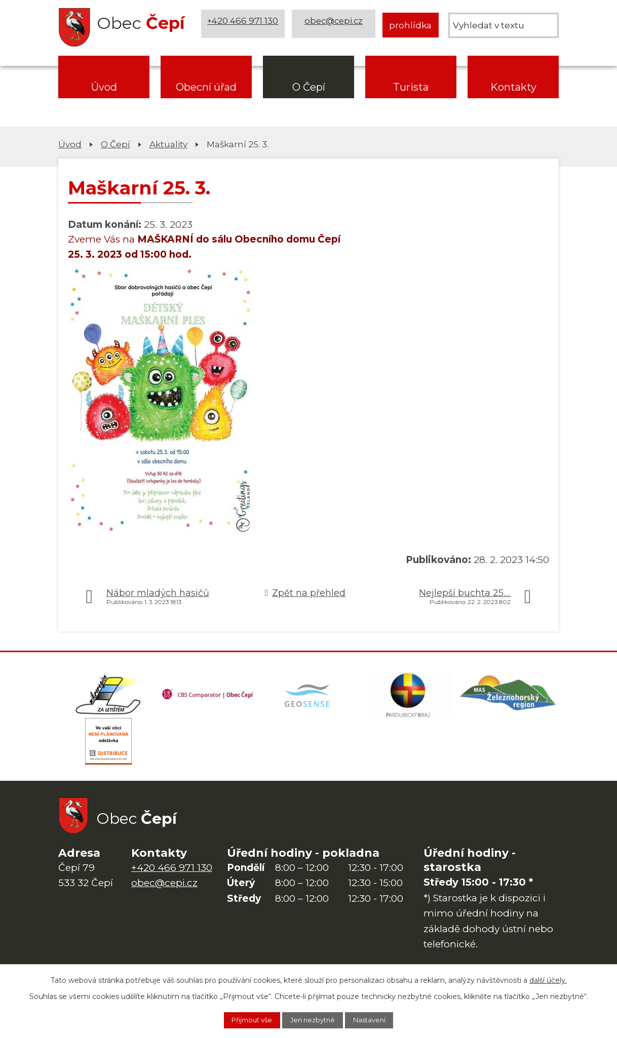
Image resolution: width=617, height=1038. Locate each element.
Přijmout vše (243, 1019)
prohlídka (410, 25)
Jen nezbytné (313, 1019)
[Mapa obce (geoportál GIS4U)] (308, 696)
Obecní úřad (206, 87)
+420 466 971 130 (244, 25)
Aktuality (168, 144)
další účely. (548, 978)
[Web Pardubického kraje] (409, 696)
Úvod (104, 87)
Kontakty (513, 87)
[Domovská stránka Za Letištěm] (108, 696)
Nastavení (379, 1019)
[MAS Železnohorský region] (508, 696)
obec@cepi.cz (335, 25)
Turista (411, 87)
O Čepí (308, 87)
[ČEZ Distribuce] (108, 747)
